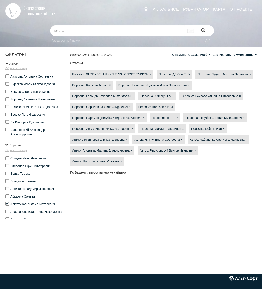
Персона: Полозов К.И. (155, 107)
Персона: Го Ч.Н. (165, 118)
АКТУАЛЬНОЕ (166, 9)
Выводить (191, 54)
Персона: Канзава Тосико (91, 85)
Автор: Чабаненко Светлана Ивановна (218, 139)
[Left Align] (203, 30)
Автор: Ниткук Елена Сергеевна (158, 139)
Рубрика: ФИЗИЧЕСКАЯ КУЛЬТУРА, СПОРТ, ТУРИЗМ (111, 74)
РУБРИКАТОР (196, 9)
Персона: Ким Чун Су (157, 96)
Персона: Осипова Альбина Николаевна (211, 96)
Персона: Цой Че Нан (207, 128)
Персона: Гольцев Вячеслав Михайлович (102, 96)
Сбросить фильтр (16, 68)
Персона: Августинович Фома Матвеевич (102, 128)
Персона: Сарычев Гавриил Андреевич (101, 107)
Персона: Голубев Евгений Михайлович (215, 118)
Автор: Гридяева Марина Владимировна (102, 150)
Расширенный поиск (65, 40)
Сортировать (234, 54)
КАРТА (219, 9)
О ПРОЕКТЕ (241, 9)
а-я (208, 40)
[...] (117, 30)
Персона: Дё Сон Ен (174, 74)
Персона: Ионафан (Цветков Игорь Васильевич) (154, 85)
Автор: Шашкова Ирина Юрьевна (97, 161)
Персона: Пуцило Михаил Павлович (224, 74)
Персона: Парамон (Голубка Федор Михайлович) (108, 118)
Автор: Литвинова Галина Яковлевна (99, 139)
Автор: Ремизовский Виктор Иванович (168, 150)
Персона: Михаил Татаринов (162, 128)
